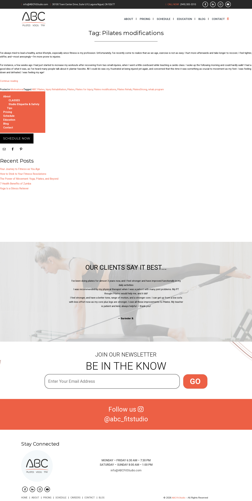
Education (184, 19)
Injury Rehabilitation (56, 89)
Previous (42, 299)
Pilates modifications (105, 89)
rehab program (156, 89)
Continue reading (9, 81)
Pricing (145, 19)
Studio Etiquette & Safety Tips (23, 106)
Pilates (70, 89)
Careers (75, 497)
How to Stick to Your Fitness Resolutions (23, 173)
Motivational (17, 89)
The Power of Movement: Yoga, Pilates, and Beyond (29, 178)
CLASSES (14, 100)
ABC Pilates (38, 89)
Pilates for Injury (84, 89)
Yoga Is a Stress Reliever (14, 188)
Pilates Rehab (124, 89)
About (128, 19)
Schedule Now (16, 138)
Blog (201, 19)
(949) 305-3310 (188, 4)
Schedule (163, 19)
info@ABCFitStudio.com (35, 4)
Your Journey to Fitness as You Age (20, 169)
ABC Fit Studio (178, 497)
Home (24, 497)
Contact (218, 19)
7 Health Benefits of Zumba (15, 183)
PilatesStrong (140, 89)
